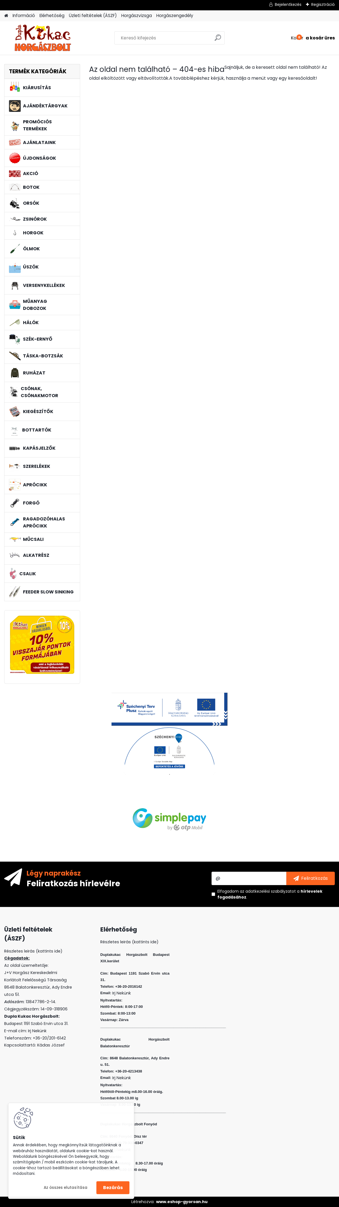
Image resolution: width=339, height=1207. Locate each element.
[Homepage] (6, 15)
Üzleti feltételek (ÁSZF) (93, 15)
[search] (218, 39)
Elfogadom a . (269, 894)
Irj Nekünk (37, 1031)
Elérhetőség (52, 15)
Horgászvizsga (136, 15)
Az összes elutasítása (65, 1187)
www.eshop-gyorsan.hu (182, 1201)
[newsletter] (311, 878)
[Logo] (42, 38)
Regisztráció (323, 4)
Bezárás (113, 1187)
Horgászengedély (174, 15)
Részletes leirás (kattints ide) (129, 942)
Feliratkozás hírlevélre (73, 883)
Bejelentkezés (288, 4)
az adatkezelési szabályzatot (268, 891)
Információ (24, 15)
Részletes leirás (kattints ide (32, 951)
